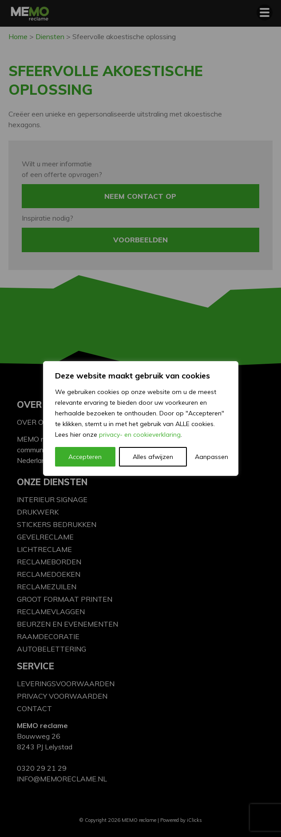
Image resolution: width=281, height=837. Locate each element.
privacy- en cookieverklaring (140, 435)
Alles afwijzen (153, 457)
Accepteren (85, 457)
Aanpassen (210, 457)
